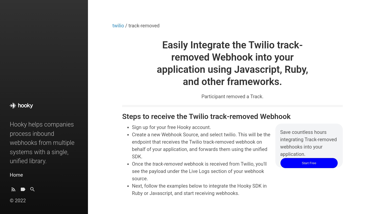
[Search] (32, 190)
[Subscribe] (13, 190)
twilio (118, 26)
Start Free (309, 163)
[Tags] (23, 190)
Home (16, 175)
